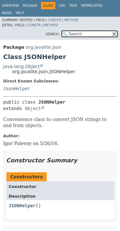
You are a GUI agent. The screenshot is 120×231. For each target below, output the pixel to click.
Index (7, 13)
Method (71, 20)
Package (30, 5)
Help (20, 13)
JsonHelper (16, 88)
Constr (54, 20)
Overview (10, 5)
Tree (73, 5)
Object (33, 108)
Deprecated (91, 5)
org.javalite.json (43, 47)
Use (62, 5)
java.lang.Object (21, 66)
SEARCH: (53, 34)
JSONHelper (22, 205)
